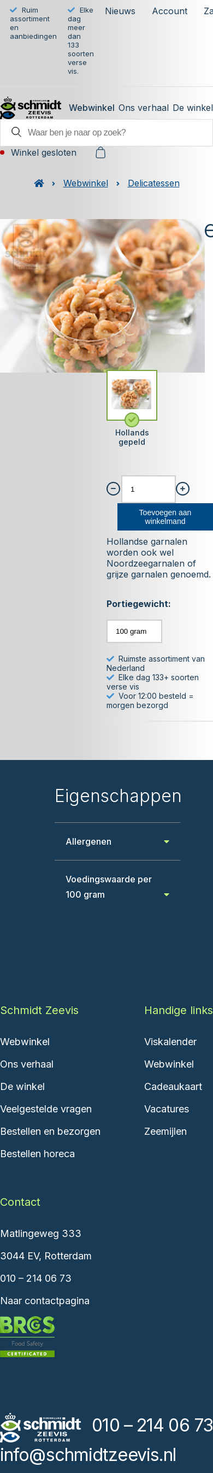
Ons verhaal (144, 107)
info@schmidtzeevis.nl (88, 1454)
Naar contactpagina (45, 1300)
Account (169, 10)
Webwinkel (92, 107)
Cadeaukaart (173, 1086)
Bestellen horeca (37, 1153)
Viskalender (170, 1041)
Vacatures (166, 1109)
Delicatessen (154, 183)
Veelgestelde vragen (46, 1109)
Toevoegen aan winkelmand (165, 517)
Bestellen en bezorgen (50, 1131)
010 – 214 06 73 (36, 1278)
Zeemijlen (165, 1131)
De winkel (193, 107)
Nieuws (120, 10)
